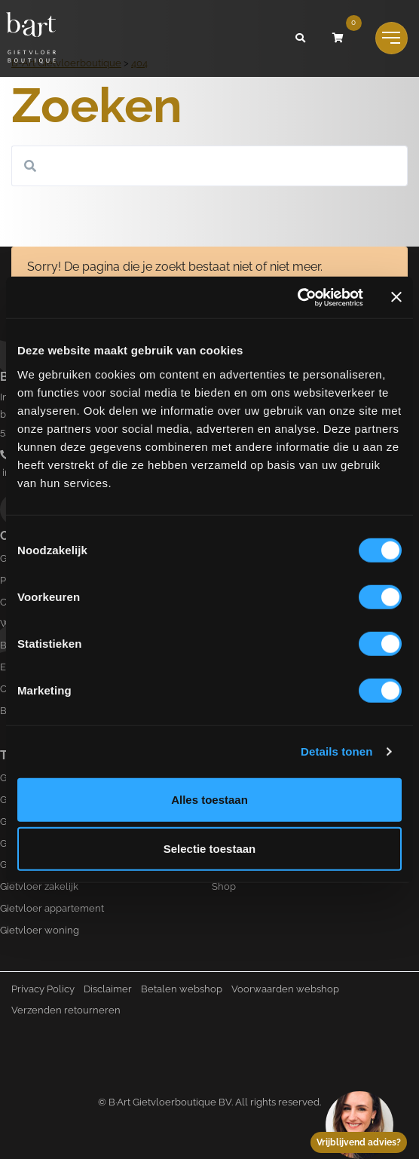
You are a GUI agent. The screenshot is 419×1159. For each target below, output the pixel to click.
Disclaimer (108, 989)
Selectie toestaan (210, 848)
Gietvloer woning (39, 930)
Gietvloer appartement (52, 908)
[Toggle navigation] (391, 38)
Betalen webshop (181, 989)
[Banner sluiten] (396, 297)
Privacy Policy (43, 989)
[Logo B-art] (31, 38)
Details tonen (336, 751)
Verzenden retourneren (66, 1010)
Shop (224, 886)
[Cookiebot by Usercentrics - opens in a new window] (297, 297)
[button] (301, 38)
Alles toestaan (209, 799)
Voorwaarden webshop (285, 989)
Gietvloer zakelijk (39, 886)
